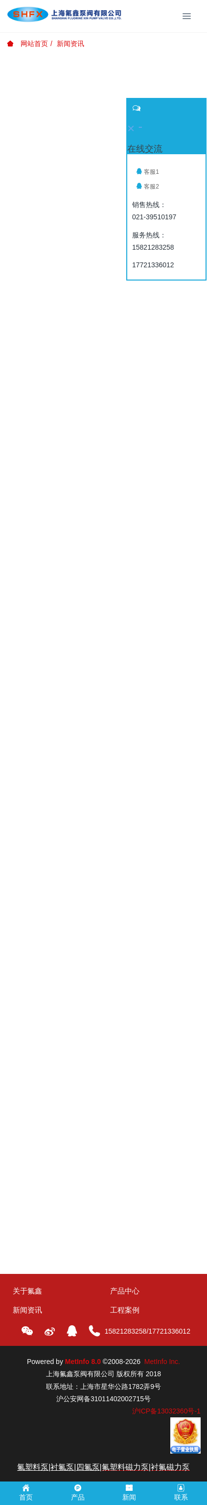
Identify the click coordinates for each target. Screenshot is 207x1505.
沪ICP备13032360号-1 (166, 1411)
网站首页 (27, 43)
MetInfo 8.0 (83, 1361)
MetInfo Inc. (162, 1361)
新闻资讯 (70, 43)
